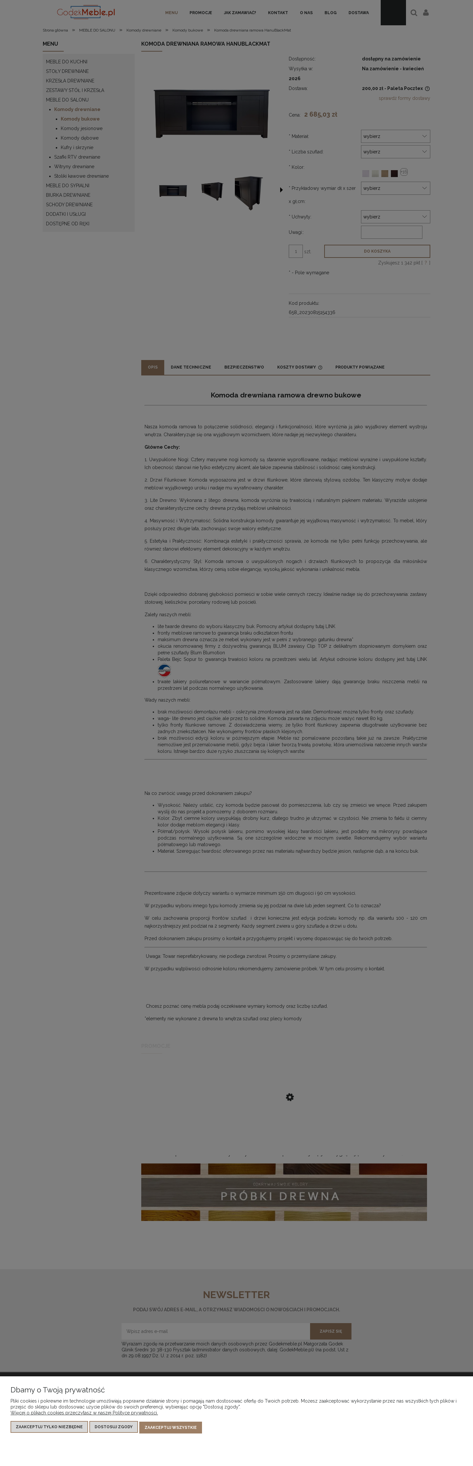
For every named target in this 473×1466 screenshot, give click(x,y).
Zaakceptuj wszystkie (171, 1428)
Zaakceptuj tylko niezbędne (49, 1428)
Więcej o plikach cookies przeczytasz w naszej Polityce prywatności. (84, 1414)
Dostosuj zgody (114, 1428)
